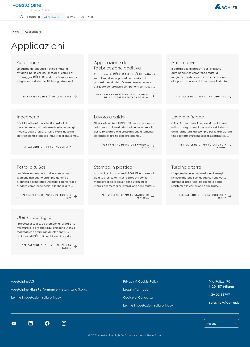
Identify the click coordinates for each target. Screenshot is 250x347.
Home (16, 31)
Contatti (87, 16)
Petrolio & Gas (31, 167)
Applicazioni (53, 16)
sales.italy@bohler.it (223, 302)
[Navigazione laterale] (14, 16)
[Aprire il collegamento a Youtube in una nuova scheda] (14, 323)
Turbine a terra (186, 167)
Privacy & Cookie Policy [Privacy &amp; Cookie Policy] (141, 281)
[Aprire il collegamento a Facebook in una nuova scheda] (47, 323)
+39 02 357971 (220, 294)
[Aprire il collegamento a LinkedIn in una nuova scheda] (30, 323)
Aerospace (28, 62)
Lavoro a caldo (109, 117)
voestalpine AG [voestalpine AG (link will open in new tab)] (23, 281)
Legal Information (137, 289)
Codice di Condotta (138, 297)
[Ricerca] (21, 16)
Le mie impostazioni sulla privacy (37, 297)
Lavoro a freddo (187, 117)
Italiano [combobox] (211, 323)
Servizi (71, 16)
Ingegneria (28, 117)
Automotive (183, 62)
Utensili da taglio (34, 217)
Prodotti (33, 16)
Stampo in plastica (113, 167)
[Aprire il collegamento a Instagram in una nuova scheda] (64, 323)
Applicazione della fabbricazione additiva (117, 65)
